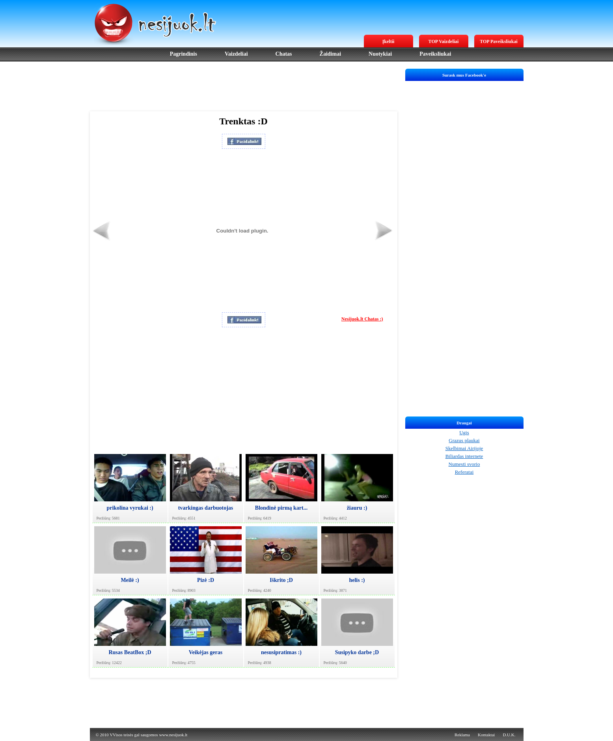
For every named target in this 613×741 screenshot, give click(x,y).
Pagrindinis (183, 54)
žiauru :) (357, 508)
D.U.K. (509, 734)
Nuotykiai (380, 54)
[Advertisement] (243, 86)
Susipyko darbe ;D (357, 652)
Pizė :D (205, 580)
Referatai (464, 472)
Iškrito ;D (281, 580)
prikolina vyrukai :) (129, 508)
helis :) (357, 580)
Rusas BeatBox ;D (129, 652)
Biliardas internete (464, 456)
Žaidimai (330, 54)
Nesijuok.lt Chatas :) (362, 319)
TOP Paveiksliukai (498, 41)
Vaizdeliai (236, 54)
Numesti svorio (464, 464)
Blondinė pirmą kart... (281, 508)
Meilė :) (130, 580)
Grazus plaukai (464, 440)
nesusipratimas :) (281, 652)
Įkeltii (388, 41)
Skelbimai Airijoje (464, 448)
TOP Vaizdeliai (444, 41)
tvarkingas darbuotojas (205, 508)
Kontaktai (486, 734)
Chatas (284, 54)
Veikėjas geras (205, 652)
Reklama (462, 734)
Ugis (464, 432)
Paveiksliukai (435, 54)
